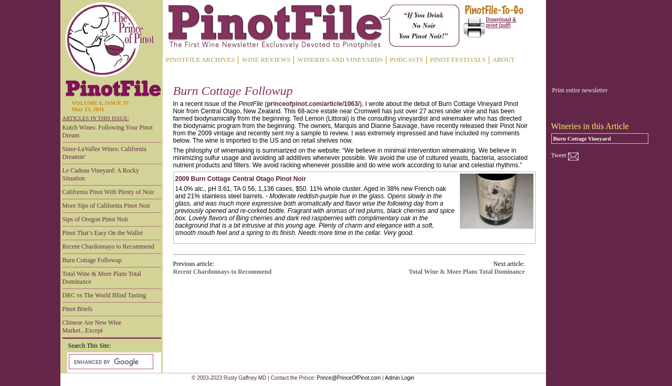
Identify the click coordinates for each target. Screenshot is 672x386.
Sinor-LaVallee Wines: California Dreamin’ (104, 152)
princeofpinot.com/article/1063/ (313, 104)
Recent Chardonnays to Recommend (108, 246)
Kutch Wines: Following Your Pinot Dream (107, 131)
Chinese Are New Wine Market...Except (92, 326)
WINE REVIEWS (266, 59)
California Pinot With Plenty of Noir (108, 192)
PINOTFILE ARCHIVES (200, 59)
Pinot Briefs (77, 309)
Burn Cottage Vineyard (582, 138)
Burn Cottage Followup (92, 260)
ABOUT (503, 59)
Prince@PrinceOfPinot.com (349, 378)
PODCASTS (406, 59)
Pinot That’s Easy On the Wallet (102, 233)
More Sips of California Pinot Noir (106, 205)
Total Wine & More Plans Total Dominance (101, 277)
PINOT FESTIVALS (458, 59)
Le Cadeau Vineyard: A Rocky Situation (100, 174)
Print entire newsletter (580, 90)
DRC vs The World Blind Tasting (104, 295)
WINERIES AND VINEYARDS (340, 59)
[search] (110, 362)
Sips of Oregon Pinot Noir (95, 219)
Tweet (558, 155)
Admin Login (399, 378)
